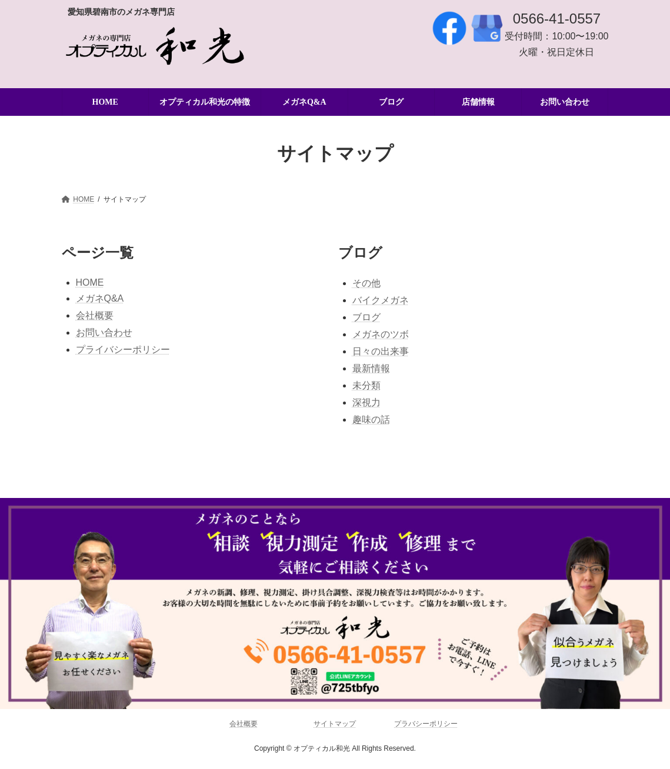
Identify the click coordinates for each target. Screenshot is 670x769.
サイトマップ (335, 724)
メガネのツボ (380, 334)
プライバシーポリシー (123, 350)
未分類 (366, 385)
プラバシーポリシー (426, 724)
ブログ (366, 317)
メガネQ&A (100, 298)
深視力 (366, 402)
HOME (90, 282)
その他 (366, 283)
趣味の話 (371, 419)
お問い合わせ (104, 332)
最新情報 (371, 368)
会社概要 (95, 315)
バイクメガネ (380, 300)
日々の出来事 (380, 351)
